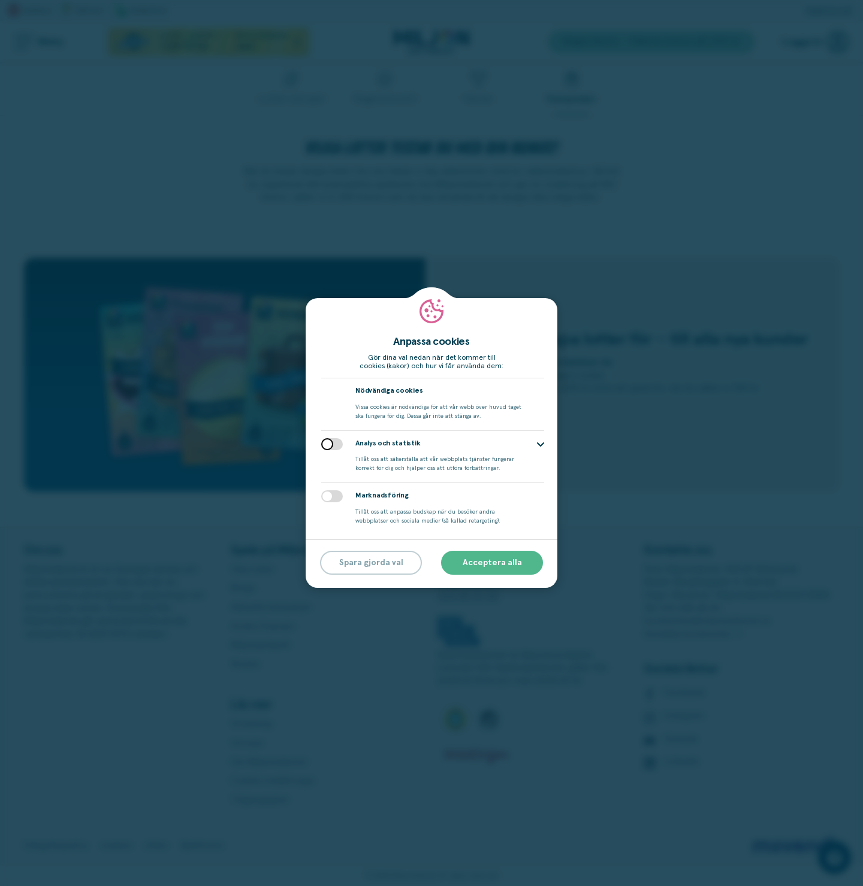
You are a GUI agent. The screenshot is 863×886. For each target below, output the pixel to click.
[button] (540, 444)
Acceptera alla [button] (492, 563)
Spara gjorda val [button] (371, 563)
